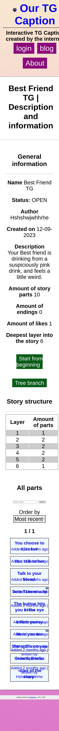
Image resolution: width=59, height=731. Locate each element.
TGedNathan (32, 697)
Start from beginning (29, 362)
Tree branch (29, 383)
